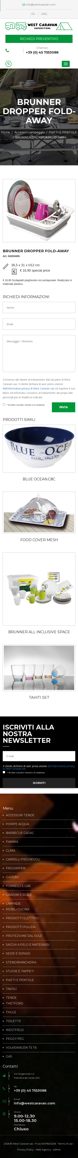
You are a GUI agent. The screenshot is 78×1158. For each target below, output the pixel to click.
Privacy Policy (25, 1149)
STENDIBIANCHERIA (21, 962)
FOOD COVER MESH (39, 540)
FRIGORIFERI (16, 868)
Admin (57, 1149)
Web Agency (43, 1149)
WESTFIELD (15, 1030)
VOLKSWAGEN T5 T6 (21, 1047)
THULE (11, 1012)
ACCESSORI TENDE (20, 815)
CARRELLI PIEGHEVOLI (23, 859)
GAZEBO (12, 877)
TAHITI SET (39, 697)
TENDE (11, 997)
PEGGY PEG (15, 1038)
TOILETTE (13, 1021)
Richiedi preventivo (39, 39)
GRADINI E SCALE (19, 894)
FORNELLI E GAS (18, 886)
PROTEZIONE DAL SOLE (24, 935)
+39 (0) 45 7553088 (42, 52)
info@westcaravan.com (39, 4)
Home (5, 132)
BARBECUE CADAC (20, 833)
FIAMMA (12, 841)
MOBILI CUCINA (17, 909)
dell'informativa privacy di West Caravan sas (28, 388)
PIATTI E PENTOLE (63, 132)
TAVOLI (11, 988)
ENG (44, 14)
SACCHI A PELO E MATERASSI (28, 944)
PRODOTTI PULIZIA (20, 927)
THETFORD (14, 1003)
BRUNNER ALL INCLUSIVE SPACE (39, 632)
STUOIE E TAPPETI (20, 971)
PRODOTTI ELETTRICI (22, 918)
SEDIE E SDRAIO (18, 953)
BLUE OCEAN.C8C (39, 479)
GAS (9, 1056)
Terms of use (65, 1143)
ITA (33, 14)
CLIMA (10, 850)
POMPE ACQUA (17, 824)
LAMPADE (13, 903)
